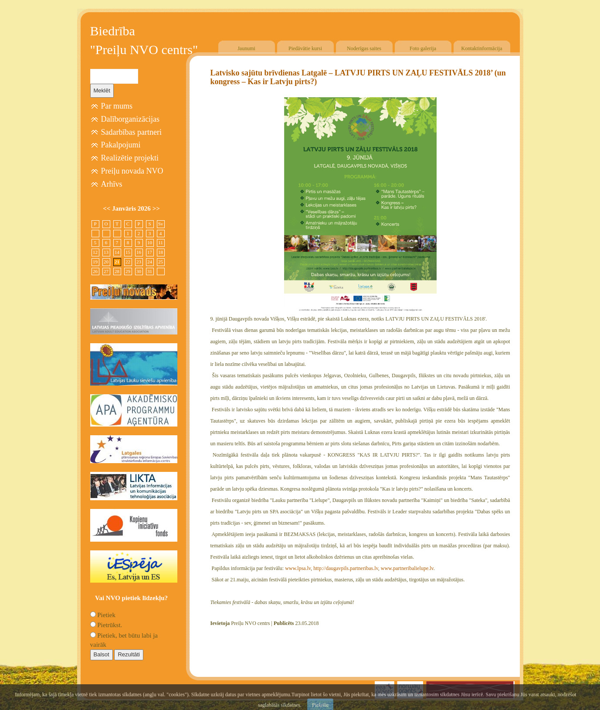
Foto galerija (423, 48)
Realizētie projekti (130, 158)
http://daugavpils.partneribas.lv (345, 568)
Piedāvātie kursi (305, 48)
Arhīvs (111, 184)
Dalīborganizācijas (130, 119)
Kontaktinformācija (481, 48)
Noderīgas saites (364, 48)
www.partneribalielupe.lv (407, 568)
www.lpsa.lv (298, 568)
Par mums (117, 106)
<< (107, 208)
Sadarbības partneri (131, 132)
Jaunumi (246, 48)
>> (156, 208)
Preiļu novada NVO (132, 171)
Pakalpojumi (121, 144)
